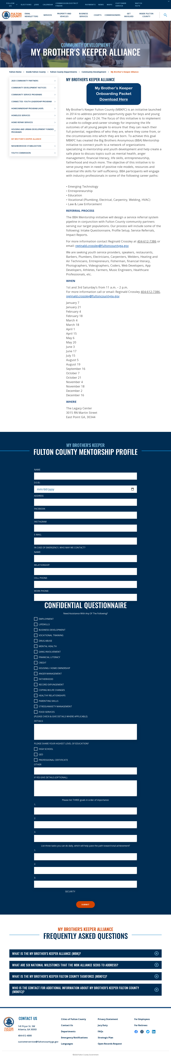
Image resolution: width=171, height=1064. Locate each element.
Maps (109, 4)
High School (43, 749)
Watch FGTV (138, 4)
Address (39, 495)
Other (37, 764)
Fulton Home (15, 72)
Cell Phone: (40, 577)
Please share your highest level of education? (61, 743)
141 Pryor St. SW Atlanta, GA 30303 (27, 1028)
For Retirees (140, 1025)
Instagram (40, 521)
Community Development (94, 72)
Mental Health (45, 646)
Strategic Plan (105, 1037)
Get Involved (128, 15)
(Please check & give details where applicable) (61, 716)
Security (70, 891)
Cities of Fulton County (73, 1019)
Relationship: (42, 565)
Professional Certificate (51, 760)
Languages (67, 1043)
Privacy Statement (108, 1019)
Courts (97, 15)
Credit (40, 662)
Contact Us (67, 1025)
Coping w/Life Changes (49, 690)
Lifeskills (42, 624)
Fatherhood (43, 679)
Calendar (48, 4)
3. (35, 832)
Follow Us (11, 4)
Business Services (83, 15)
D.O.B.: (37, 482)
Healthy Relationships (49, 695)
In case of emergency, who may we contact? (59, 547)
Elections (26, 4)
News (101, 4)
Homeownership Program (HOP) (27, 108)
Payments (90, 4)
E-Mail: (38, 534)
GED (38, 754)
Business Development (49, 629)
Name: (37, 552)
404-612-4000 (25, 1035)
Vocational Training (48, 635)
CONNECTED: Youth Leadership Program (31, 101)
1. (35, 804)
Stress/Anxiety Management (53, 706)
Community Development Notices (28, 87)
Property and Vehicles (64, 15)
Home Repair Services (22, 122)
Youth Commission (21, 153)
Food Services (44, 712)
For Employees (142, 1019)
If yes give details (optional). (51, 777)
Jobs (36, 4)
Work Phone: (41, 590)
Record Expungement (49, 684)
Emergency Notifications (74, 1037)
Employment (44, 619)
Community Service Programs (26, 94)
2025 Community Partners (24, 80)
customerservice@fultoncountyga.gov (38, 1041)
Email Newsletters (31, 15)
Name (37, 469)
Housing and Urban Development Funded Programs (32, 130)
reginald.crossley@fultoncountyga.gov (92, 296)
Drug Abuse (43, 640)
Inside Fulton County (146, 15)
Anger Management (48, 673)
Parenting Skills (46, 701)
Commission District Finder (67, 4)
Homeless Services (20, 115)
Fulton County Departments (63, 72)
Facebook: (39, 508)
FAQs (100, 1031)
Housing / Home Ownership (52, 668)
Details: (38, 721)
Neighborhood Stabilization (26, 146)
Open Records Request (110, 1043)
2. (35, 818)
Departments (68, 1031)
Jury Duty (103, 1025)
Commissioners (112, 15)
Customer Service (120, 4)
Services (47, 15)
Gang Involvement (47, 651)
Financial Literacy (47, 657)
